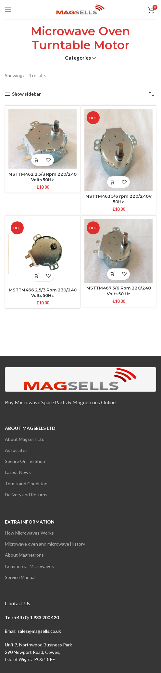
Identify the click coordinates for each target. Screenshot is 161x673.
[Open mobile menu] (8, 9)
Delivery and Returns (26, 494)
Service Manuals (21, 577)
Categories (78, 57)
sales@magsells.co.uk (39, 631)
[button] (37, 160)
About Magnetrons (24, 555)
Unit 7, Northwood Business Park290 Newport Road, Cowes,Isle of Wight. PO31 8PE (38, 652)
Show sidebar (26, 94)
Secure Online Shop (25, 461)
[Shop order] (151, 94)
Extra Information (30, 522)
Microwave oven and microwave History (45, 544)
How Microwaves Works (29, 533)
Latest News (18, 472)
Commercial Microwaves (29, 566)
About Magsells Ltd (30, 428)
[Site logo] (80, 9)
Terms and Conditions (27, 483)
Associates (16, 450)
